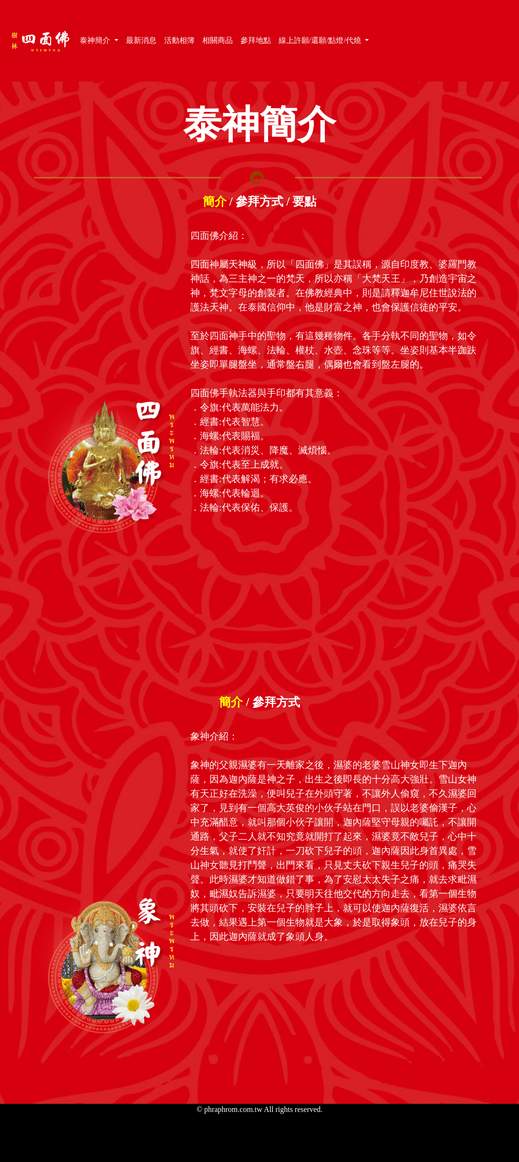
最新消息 (143, 39)
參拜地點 (257, 39)
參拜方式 (259, 201)
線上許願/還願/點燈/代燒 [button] (321, 40)
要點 (304, 201)
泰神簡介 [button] (96, 40)
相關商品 (219, 39)
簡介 (215, 201)
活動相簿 (181, 39)
